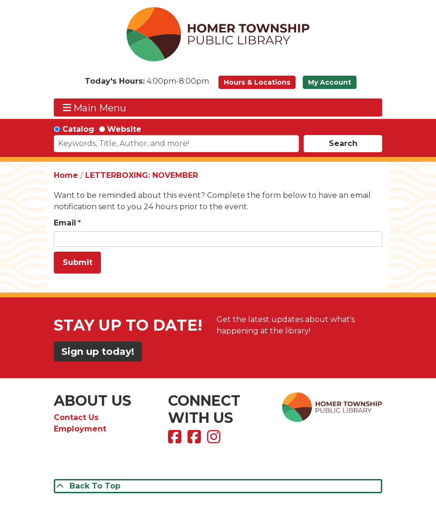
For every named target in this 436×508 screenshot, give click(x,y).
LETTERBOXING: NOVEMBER (141, 175)
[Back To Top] (218, 486)
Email (65, 222)
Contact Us (76, 417)
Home (66, 175)
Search (343, 143)
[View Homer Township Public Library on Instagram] (215, 439)
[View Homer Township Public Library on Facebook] (176, 439)
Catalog (78, 129)
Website (124, 129)
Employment (80, 428)
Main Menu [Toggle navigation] (95, 108)
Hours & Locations (257, 82)
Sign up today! (97, 351)
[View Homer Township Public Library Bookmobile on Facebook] (195, 439)
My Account (329, 82)
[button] (147, 85)
